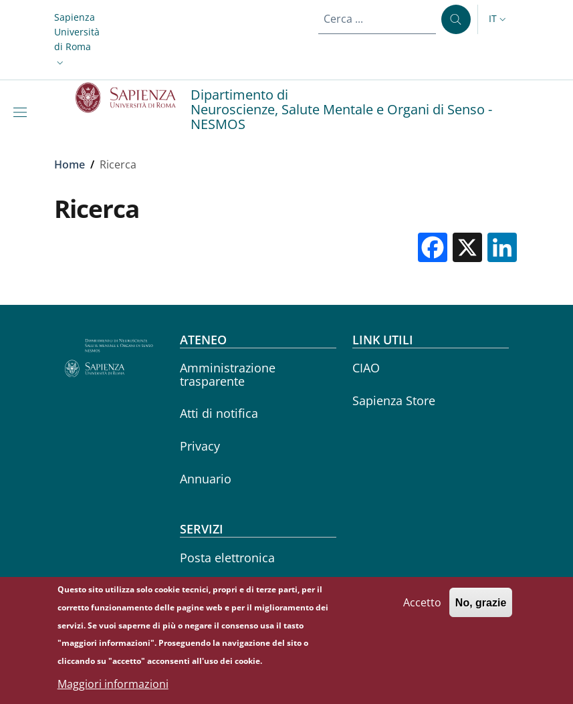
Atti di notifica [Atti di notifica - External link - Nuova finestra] (219, 413)
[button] (77, 40)
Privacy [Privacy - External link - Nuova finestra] (200, 446)
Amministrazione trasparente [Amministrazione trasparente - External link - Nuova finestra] (227, 374)
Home (69, 164)
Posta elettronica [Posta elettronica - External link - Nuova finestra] (227, 558)
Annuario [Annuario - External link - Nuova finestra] (205, 479)
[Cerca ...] (456, 19)
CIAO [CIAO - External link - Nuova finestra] (366, 368)
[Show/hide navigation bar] (22, 112)
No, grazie (480, 608)
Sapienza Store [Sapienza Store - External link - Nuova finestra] (393, 400)
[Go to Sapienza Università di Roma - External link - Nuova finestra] (133, 98)
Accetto (422, 608)
